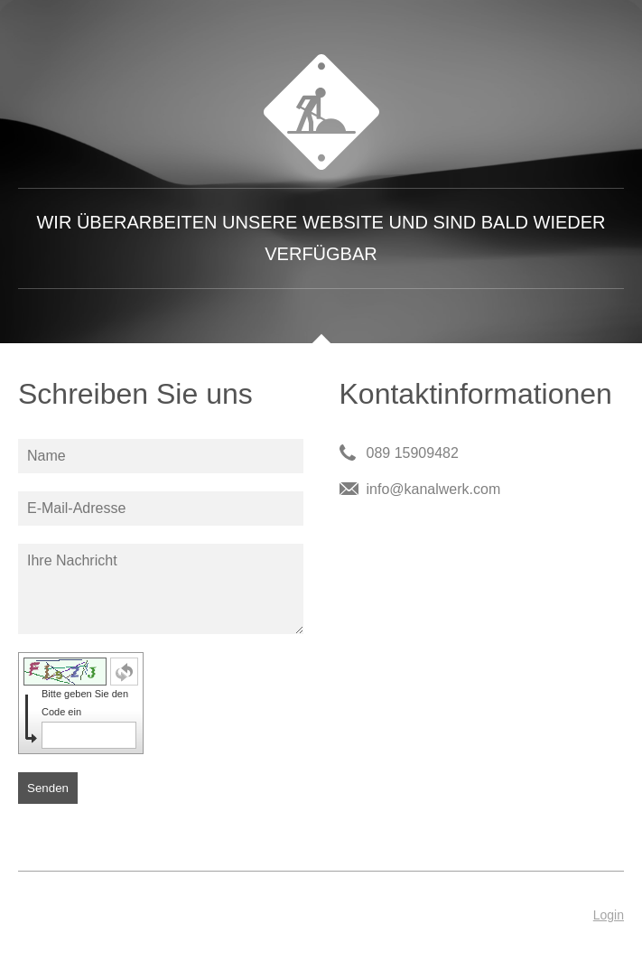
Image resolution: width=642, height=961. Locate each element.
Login (608, 915)
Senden (48, 788)
